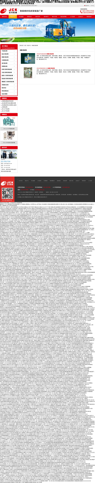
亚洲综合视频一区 (62, 350)
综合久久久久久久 (36, 427)
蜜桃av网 (53, 207)
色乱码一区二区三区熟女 (18, 246)
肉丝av (20, 224)
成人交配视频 (69, 235)
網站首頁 (4, 16)
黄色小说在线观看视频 (75, 341)
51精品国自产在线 (15, 265)
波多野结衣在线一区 (44, 282)
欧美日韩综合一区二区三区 (85, 432)
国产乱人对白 (36, 371)
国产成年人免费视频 (4, 248)
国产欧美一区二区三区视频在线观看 (69, 266)
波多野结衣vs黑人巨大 (41, 211)
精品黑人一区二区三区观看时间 (47, 427)
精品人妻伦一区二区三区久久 (37, 478)
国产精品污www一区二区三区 (64, 209)
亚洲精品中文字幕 (85, 295)
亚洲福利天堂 (3, 434)
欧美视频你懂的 (32, 375)
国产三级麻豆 (82, 463)
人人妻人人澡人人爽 (38, 336)
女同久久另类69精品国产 (88, 371)
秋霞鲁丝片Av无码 (4, 287)
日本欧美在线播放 (20, 340)
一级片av (31, 371)
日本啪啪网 (67, 339)
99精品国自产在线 (49, 270)
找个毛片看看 (67, 296)
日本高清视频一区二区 (83, 324)
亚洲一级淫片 (37, 418)
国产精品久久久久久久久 (83, 469)
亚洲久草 (52, 380)
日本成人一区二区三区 (30, 268)
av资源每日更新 (56, 439)
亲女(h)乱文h (32, 361)
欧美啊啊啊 (81, 207)
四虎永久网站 (14, 401)
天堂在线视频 (3, 388)
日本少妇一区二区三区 (9, 217)
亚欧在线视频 (67, 380)
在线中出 (68, 348)
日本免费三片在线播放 (61, 272)
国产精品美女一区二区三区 (40, 324)
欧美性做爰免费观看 (45, 466)
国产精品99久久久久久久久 (84, 226)
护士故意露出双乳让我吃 (14, 215)
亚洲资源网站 (14, 316)
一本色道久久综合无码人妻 (5, 326)
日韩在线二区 (84, 404)
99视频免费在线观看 (39, 231)
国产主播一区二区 (35, 270)
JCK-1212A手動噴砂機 (9, 128)
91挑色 (92, 470)
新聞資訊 (29, 16)
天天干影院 (67, 476)
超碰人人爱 (90, 324)
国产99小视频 (3, 469)
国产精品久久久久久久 (12, 478)
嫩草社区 (76, 324)
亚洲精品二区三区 (90, 427)
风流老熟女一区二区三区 (43, 283)
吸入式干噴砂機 (5, 111)
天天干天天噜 (35, 276)
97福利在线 (76, 225)
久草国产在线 (43, 317)
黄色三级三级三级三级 (26, 364)
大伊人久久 (71, 253)
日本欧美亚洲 (60, 208)
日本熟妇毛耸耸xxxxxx (71, 384)
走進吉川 (80, 16)
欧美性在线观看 (3, 256)
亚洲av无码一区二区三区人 (13, 238)
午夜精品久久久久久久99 (75, 425)
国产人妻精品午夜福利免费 (86, 208)
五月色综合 (70, 385)
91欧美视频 (61, 234)
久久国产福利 (13, 343)
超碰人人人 (80, 367)
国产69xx (87, 215)
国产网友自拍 (79, 428)
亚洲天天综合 (75, 317)
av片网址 (58, 253)
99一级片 (30, 252)
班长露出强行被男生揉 (62, 286)
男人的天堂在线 (10, 241)
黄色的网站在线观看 (73, 222)
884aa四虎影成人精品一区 (56, 469)
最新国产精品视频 (4, 238)
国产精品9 (35, 290)
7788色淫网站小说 (86, 351)
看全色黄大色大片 (71, 239)
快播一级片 (26, 245)
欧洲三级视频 (16, 296)
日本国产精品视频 (87, 280)
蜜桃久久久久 (82, 297)
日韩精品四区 (32, 245)
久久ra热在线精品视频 (67, 248)
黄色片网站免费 (77, 402)
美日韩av (10, 334)
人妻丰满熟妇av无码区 (42, 297)
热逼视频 (63, 448)
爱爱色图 (91, 246)
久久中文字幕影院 (48, 307)
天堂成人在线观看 (25, 417)
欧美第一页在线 (72, 280)
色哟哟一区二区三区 (52, 296)
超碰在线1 (60, 248)
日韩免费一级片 (81, 231)
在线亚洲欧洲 (32, 357)
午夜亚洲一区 (55, 366)
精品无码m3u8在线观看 (47, 246)
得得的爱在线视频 (27, 270)
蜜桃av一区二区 (56, 313)
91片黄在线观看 (53, 243)
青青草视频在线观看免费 (57, 280)
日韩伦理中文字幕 (46, 347)
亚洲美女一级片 (15, 285)
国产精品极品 (45, 302)
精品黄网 (73, 265)
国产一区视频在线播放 (32, 234)
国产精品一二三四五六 (17, 307)
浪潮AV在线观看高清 (11, 302)
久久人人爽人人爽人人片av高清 (49, 394)
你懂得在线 (47, 351)
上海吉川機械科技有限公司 (27, 197)
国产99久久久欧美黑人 (39, 214)
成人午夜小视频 (26, 404)
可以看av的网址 (89, 347)
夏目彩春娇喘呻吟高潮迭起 (36, 310)
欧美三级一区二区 (74, 263)
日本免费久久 (16, 339)
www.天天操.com (49, 439)
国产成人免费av (33, 475)
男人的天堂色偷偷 (41, 351)
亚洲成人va (21, 243)
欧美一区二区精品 (19, 219)
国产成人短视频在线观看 (45, 242)
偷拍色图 (71, 354)
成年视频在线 (54, 378)
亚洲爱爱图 (29, 235)
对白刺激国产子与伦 (26, 224)
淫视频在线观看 (65, 255)
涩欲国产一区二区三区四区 (76, 234)
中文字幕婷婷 (13, 226)
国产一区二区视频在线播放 (5, 242)
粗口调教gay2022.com (14, 262)
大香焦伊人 (55, 415)
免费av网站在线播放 (66, 472)
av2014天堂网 (30, 282)
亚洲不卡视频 (23, 336)
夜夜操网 (10, 307)
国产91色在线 (47, 411)
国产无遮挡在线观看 (72, 428)
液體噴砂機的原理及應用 (7, 101)
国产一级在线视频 (63, 214)
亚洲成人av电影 (42, 373)
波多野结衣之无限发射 (86, 279)
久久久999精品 (89, 242)
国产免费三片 (26, 479)
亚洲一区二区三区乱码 (4, 262)
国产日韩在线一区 (56, 449)
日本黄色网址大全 (43, 272)
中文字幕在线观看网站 (40, 339)
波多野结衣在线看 (22, 285)
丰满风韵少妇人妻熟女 (16, 405)
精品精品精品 (23, 275)
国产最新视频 (3, 235)
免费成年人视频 (62, 468)
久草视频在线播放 (68, 302)
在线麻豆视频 (85, 340)
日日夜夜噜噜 (19, 292)
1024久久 (2, 351)
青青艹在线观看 (49, 445)
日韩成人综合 (11, 408)
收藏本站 (87, 5)
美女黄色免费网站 (35, 249)
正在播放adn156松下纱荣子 (28, 207)
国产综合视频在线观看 (38, 259)
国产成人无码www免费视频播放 (48, 348)
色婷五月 (8, 380)
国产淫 (48, 286)
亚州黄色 (11, 339)
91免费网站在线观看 (71, 351)
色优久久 (25, 337)
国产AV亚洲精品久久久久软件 (6, 432)
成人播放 (30, 297)
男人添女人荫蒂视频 (75, 417)
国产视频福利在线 (80, 384)
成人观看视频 (62, 238)
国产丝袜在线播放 (41, 258)
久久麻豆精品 (53, 331)
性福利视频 (47, 214)
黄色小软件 (61, 461)
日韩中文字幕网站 (55, 343)
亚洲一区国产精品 (38, 357)
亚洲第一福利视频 (35, 295)
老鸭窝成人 (46, 261)
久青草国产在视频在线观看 (74, 229)
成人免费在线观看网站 (16, 383)
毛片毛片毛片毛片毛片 (4, 343)
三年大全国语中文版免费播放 (6, 404)
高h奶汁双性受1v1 (4, 259)
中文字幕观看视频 (71, 312)
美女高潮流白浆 (42, 446)
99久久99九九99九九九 (19, 300)
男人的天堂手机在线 (43, 334)
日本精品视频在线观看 (50, 275)
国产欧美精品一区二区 (53, 337)
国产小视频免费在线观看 (29, 243)
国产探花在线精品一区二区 (72, 387)
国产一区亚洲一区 (21, 314)
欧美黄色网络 (32, 402)
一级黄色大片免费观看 (68, 395)
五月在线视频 (73, 296)
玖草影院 (75, 381)
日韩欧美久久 (17, 275)
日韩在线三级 (39, 241)
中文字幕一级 (3, 340)
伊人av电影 (65, 229)
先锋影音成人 (54, 408)
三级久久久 (2, 207)
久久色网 (2, 217)
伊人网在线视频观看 (90, 272)
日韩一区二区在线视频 (36, 331)
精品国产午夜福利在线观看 (58, 367)
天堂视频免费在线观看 (26, 350)
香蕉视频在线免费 (57, 252)
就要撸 (16, 235)
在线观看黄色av (73, 212)
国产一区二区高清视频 (88, 312)
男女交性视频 (52, 322)
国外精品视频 (20, 320)
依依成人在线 (85, 373)
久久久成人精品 (71, 432)
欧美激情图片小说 (41, 235)
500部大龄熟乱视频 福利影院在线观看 (55, 219)
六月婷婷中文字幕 (25, 258)
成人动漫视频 (12, 351)
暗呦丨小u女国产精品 (66, 438)
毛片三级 (23, 269)
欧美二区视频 (21, 356)
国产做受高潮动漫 (18, 422)
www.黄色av (47, 212)
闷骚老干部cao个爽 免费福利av (54, 422)
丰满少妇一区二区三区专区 (5, 361)
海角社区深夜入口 (35, 224)
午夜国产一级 (9, 218)
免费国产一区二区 (11, 353)
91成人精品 (2, 268)
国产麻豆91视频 (35, 432)
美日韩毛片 (28, 334)
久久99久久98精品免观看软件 (17, 452)
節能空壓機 (4, 94)
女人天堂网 (20, 329)
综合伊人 (34, 278)
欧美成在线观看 (63, 224)
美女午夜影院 (15, 232)
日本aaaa (83, 322)
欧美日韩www (56, 292)
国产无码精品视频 (62, 259)
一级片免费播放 (40, 463)
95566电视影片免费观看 (27, 293)
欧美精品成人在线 (29, 217)
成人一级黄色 (84, 398)
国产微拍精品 (83, 253)
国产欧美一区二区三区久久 (33, 215)
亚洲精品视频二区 (72, 378)
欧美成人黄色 (67, 270)
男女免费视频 (28, 401)
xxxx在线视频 (3, 473)
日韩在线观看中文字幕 (44, 327)
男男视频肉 (48, 319)
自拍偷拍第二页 (59, 229)
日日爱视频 (2, 438)
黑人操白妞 (25, 320)
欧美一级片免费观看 (51, 253)
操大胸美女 (87, 222)
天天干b (74, 268)
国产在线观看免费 (30, 302)
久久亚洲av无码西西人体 (81, 265)
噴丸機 (25, 194)
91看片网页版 (47, 465)
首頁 (25, 45)
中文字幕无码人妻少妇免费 (54, 306)
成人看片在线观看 (68, 211)
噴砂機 (22, 194)
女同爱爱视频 (21, 319)
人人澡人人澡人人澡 (40, 411)
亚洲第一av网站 (55, 263)
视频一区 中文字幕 (4, 279)
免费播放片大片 (44, 299)
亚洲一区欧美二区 (4, 214)
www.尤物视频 (41, 480)
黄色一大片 (76, 207)
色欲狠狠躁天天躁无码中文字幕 (62, 207)
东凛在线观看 (41, 251)
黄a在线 (79, 300)
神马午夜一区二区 (67, 357)
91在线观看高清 (57, 448)
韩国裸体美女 (17, 241)
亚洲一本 (30, 405)
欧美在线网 (90, 466)
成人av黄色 (34, 314)
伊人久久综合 (12, 442)
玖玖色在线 (34, 211)
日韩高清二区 (87, 472)
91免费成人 (90, 346)
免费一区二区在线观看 (34, 429)
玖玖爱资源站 (39, 309)
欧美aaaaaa (19, 357)
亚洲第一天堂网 (28, 287)
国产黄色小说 (19, 380)
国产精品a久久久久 (81, 242)
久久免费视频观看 (19, 303)
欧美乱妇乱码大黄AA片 (48, 252)
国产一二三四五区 (53, 455)
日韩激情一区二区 (18, 418)
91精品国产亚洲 (8, 268)
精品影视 (8, 252)
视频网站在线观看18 (80, 289)
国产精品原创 (19, 226)
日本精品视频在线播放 (85, 258)
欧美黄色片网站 (33, 348)
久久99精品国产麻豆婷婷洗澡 (53, 407)
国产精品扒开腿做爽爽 (74, 292)
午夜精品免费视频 (4, 270)
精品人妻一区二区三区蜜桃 (68, 353)
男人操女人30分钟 (61, 245)
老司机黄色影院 (19, 272)
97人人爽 (37, 327)
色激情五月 (11, 417)
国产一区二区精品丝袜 (48, 276)
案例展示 (46, 16)
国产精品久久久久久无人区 (76, 232)
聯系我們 (89, 16)
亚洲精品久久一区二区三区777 (6, 231)
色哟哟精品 (50, 344)
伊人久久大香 (65, 469)
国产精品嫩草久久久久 (81, 326)
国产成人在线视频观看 (23, 266)
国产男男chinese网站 (84, 246)
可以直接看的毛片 (60, 296)
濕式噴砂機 (4, 63)
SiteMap (92, 5)
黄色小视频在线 (3, 245)
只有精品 (44, 278)
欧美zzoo (20, 232)
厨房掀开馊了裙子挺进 (52, 371)
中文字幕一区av (78, 322)
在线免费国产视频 (30, 218)
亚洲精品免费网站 (25, 371)
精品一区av (71, 297)
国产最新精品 (78, 360)
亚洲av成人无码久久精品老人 (49, 221)
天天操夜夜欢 (19, 313)
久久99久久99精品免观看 (18, 259)
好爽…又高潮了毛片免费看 (51, 248)
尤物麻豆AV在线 (49, 278)
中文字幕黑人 (16, 211)
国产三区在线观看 (87, 255)
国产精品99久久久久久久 (20, 278)
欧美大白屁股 (92, 215)
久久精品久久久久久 (43, 215)
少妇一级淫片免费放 (42, 239)
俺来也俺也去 (67, 212)
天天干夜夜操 (33, 305)
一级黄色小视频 (36, 340)
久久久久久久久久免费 (54, 214)
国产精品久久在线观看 (82, 303)
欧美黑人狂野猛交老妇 (4, 249)
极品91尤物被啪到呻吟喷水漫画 (47, 217)
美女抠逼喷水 (75, 367)
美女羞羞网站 (39, 278)
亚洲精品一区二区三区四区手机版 (13, 456)
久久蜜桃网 (74, 248)
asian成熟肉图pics (71, 409)
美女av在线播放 (62, 387)
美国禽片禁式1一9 (86, 323)
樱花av (38, 330)
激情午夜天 (2, 333)
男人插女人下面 (28, 319)
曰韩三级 (15, 367)
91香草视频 (41, 462)
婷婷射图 (10, 282)
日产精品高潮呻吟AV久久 (47, 353)
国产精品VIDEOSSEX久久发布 (24, 316)
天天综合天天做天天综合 (72, 363)
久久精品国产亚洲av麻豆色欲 (54, 309)
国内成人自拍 (65, 239)
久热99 (82, 438)
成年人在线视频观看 (85, 356)
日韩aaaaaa (75, 455)
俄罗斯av (86, 397)
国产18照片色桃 (47, 401)
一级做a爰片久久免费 (75, 256)
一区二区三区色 (89, 429)
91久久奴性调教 (44, 236)
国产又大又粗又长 (30, 462)
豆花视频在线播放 (19, 290)
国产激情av (10, 259)
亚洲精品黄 (68, 468)
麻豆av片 (68, 383)
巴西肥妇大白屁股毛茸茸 (34, 242)
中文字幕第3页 (35, 350)
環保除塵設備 (5, 91)
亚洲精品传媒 (14, 360)
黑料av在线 (62, 407)
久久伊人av (32, 339)
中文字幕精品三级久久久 (5, 263)
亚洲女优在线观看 (79, 312)
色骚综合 (33, 377)
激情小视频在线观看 (89, 337)
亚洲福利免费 (77, 445)
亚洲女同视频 (87, 458)
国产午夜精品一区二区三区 (20, 221)
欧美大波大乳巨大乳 (86, 436)
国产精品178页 (44, 422)
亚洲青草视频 (84, 360)
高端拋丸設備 (5, 84)
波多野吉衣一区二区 (64, 295)
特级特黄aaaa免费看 (91, 238)
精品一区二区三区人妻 (58, 226)
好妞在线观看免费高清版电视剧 (20, 469)
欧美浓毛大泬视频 (59, 221)
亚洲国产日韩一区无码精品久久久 (40, 286)
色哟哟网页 (2, 427)
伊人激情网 (22, 268)
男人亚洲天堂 (65, 364)
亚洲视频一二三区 (49, 226)
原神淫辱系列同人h (16, 282)
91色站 (37, 334)
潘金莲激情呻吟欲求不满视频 (6, 224)
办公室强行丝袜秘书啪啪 (72, 272)
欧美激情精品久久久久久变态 (62, 354)
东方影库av (31, 306)
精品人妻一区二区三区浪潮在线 (14, 253)
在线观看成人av (11, 368)
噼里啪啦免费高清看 (84, 292)
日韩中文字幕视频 (51, 391)
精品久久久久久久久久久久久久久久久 (37, 266)
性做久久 (19, 258)
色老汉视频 (2, 468)
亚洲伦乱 (85, 346)
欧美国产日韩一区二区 (84, 225)
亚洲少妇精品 (3, 370)
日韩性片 (24, 302)
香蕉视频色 (30, 236)
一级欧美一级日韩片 (35, 272)
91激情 (27, 361)
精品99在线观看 (18, 255)
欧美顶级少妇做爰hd (10, 482)
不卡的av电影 (67, 234)
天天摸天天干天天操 (57, 299)
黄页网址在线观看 (4, 239)
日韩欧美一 (41, 212)
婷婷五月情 (43, 439)
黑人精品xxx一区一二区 (53, 461)
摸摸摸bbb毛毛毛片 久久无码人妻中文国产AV (84, 415)
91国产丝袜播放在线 (64, 388)
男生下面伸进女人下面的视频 (75, 364)
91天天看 (86, 401)
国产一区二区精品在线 (26, 411)
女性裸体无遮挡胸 (82, 317)
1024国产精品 (70, 285)
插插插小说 (65, 360)
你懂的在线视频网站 (4, 417)
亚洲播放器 (52, 405)
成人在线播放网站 (52, 215)
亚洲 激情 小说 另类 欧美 (13, 266)
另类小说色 (8, 212)
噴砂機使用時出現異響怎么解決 (9, 105)
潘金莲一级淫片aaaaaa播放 (83, 350)
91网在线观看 (73, 252)
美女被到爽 (92, 421)
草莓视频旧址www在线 (14, 394)
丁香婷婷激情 (19, 293)
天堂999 (1, 208)
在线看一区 (65, 278)
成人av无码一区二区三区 (73, 214)
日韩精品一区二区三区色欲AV (74, 358)
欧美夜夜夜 (42, 226)
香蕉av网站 (2, 292)
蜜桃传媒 (89, 439)
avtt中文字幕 (66, 431)
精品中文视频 (63, 215)
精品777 (38, 263)
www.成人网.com (21, 401)
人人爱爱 (31, 404)
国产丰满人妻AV (84, 374)
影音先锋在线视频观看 (15, 306)
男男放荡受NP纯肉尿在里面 (45, 341)
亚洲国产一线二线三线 (73, 261)
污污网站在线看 (28, 432)
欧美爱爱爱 (18, 371)
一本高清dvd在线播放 (15, 387)
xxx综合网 (77, 251)
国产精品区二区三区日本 (18, 276)
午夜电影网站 (69, 361)
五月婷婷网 (76, 297)
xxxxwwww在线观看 (42, 366)
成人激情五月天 (62, 265)
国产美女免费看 (37, 217)
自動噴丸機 (52, 194)
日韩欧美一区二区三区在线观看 (82, 262)
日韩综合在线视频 (12, 470)
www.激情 (31, 320)
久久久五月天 (77, 246)
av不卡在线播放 (13, 320)
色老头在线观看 (55, 373)
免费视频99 (38, 289)
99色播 (15, 258)
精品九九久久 (84, 313)
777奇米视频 (50, 300)
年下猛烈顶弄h (35, 319)
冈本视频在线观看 (4, 222)
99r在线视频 (91, 314)
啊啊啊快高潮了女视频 (79, 453)
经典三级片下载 (67, 303)
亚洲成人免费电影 (33, 258)
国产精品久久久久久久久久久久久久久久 (67, 262)
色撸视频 (81, 479)
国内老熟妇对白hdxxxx (23, 289)
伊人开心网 (30, 436)
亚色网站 (53, 258)
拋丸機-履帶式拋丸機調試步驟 (9, 103)
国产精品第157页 (29, 455)
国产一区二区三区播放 (72, 283)
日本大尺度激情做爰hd (36, 256)
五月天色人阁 (71, 208)
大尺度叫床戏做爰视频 (31, 261)
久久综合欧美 (62, 356)
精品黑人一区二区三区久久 (74, 388)
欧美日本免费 (82, 224)
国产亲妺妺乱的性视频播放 (53, 232)
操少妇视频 (71, 207)
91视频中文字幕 (55, 238)
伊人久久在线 (44, 438)
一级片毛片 (7, 207)
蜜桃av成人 (77, 243)
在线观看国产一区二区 (4, 331)
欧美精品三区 (67, 442)
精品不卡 (50, 299)
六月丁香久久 (21, 330)
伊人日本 (8, 340)
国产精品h (73, 348)
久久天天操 (51, 323)
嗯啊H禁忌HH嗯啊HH (4, 373)
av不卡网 (92, 456)
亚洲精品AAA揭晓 (61, 242)
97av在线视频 (80, 451)
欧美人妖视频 (74, 303)
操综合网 (70, 394)
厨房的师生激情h (21, 367)
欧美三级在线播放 (62, 383)
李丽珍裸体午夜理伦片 (13, 428)
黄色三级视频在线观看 (49, 462)
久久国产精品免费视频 (63, 316)
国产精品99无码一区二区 (79, 452)
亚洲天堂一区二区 (12, 214)
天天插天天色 (71, 246)
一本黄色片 (91, 350)
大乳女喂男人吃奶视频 (14, 407)
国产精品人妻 (20, 234)
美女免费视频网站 (59, 435)
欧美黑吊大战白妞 (66, 276)
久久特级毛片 (79, 351)
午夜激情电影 (11, 310)
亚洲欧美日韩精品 (18, 354)
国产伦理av (25, 234)
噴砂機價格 (69, 194)
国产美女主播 (48, 346)
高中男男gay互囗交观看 (60, 339)
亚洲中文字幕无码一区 (50, 225)
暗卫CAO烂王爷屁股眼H (57, 360)
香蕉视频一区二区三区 (14, 225)
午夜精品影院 (46, 473)
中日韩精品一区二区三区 (61, 429)
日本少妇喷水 (13, 313)
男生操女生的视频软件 (51, 418)
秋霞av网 (8, 324)
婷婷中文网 (9, 273)
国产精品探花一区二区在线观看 (6, 228)
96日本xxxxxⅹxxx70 (70, 375)
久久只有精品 (60, 371)
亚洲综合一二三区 (68, 317)
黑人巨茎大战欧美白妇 (63, 368)
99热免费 (71, 381)
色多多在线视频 (40, 269)
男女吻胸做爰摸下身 (61, 375)
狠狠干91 (48, 388)
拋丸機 (28, 194)
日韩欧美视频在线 (31, 313)
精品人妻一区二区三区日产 (70, 241)
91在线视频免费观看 (70, 245)
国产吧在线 (17, 398)
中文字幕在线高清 (51, 297)
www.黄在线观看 (13, 314)
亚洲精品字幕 (43, 378)
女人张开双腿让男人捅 (50, 266)
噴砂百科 (37, 16)
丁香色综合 (92, 351)
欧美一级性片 (87, 453)
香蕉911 (36, 361)
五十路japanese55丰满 (34, 225)
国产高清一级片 (8, 229)
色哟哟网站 (34, 235)
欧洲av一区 (18, 402)
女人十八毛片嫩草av (46, 343)
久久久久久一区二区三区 (35, 400)
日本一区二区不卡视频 (66, 231)
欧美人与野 (66, 221)
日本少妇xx (29, 208)
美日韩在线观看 (79, 346)
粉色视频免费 (83, 229)
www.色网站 (82, 448)
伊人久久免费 (27, 414)
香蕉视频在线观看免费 (9, 431)
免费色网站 (90, 306)
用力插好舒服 (79, 219)
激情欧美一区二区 (47, 408)
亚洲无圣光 (77, 269)
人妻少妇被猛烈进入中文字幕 (16, 207)
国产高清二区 (3, 273)
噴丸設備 (37, 194)
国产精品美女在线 (4, 319)
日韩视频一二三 (32, 417)
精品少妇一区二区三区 (65, 306)
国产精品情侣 (19, 297)
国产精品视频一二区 (72, 278)
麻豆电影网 (69, 419)
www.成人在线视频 (27, 377)
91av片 (32, 473)
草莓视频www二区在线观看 (6, 305)
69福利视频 (69, 314)
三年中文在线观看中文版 (54, 261)
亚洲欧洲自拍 (55, 259)
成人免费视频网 (77, 253)
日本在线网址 (52, 476)
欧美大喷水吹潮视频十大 (83, 319)
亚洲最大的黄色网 (70, 293)
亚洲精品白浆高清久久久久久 (77, 209)
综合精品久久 (60, 470)
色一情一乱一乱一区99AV (85, 290)
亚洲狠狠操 (16, 409)
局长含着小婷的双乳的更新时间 (6, 330)
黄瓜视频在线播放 (25, 222)
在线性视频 (75, 361)
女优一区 (87, 224)
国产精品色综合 (52, 303)
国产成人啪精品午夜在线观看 (6, 283)
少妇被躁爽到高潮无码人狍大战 (60, 285)
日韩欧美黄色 (84, 364)
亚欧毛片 (45, 300)
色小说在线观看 (35, 405)
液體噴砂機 (4, 66)
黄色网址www (43, 388)
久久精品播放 (17, 236)
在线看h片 (80, 261)
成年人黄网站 (52, 435)
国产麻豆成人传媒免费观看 (29, 358)
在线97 (25, 279)
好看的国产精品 (3, 374)
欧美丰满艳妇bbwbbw (57, 276)
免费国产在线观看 (87, 269)
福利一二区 (87, 378)
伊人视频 (8, 398)
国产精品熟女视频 (27, 449)
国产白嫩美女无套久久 (61, 310)
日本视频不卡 (9, 412)
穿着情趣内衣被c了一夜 (49, 251)
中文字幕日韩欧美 (75, 224)
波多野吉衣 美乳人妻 (82, 306)
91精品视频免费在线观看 (56, 401)
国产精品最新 (13, 297)
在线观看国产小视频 (24, 242)
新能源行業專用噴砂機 (7, 78)
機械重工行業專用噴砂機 (8, 81)
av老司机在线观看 (26, 272)
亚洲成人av (80, 373)
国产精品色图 (41, 453)
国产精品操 (52, 228)
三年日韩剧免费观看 (63, 428)
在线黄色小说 (40, 337)
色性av (66, 391)
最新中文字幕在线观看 (36, 208)
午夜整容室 (31, 222)
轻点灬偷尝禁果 (75, 217)
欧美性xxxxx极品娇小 (64, 313)
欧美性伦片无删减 (26, 305)
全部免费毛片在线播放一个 (29, 219)
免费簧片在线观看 (15, 395)
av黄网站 (67, 309)
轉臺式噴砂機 (5, 57)
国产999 (87, 326)
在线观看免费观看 (23, 215)
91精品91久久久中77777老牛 (45, 207)
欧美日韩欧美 (75, 300)
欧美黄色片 (58, 361)
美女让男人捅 (77, 258)
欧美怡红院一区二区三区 (44, 405)
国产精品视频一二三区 (11, 303)
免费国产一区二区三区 (64, 292)
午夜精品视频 (8, 348)
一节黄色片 (6, 351)
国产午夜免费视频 (69, 287)
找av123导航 (56, 234)
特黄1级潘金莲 (58, 266)
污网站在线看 (72, 313)
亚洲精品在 (24, 312)
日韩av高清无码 (43, 253)
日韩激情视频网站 (4, 384)
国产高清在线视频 (88, 207)
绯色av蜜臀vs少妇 (52, 241)
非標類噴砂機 (5, 60)
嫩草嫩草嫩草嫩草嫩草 (68, 371)
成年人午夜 (72, 251)
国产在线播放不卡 (74, 383)
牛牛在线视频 (49, 356)
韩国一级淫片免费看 (16, 326)
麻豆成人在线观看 (65, 299)
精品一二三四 (31, 391)
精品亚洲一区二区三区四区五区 (70, 330)
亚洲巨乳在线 (3, 482)
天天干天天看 (70, 429)
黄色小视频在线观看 (76, 356)
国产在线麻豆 (75, 314)
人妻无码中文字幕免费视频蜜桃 (28, 374)
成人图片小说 (32, 388)
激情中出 (14, 333)
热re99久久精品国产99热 (69, 322)
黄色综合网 (54, 209)
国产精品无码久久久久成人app (49, 218)
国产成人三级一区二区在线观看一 (7, 221)
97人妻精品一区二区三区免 (33, 280)
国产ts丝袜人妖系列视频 (63, 358)
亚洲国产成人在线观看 (36, 316)
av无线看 (86, 305)
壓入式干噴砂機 (5, 109)
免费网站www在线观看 (29, 303)
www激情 (72, 418)
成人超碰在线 (42, 432)
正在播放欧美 (41, 350)
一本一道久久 (19, 302)
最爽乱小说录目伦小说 (90, 417)
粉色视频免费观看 (43, 296)
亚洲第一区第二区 (24, 236)
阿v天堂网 (62, 270)
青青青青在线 (22, 339)
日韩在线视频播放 (28, 415)
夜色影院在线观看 (34, 465)
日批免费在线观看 (25, 402)
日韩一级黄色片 (87, 239)
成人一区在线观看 (69, 329)
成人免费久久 (43, 270)
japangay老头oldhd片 (76, 421)
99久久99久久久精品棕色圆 (47, 292)
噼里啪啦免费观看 (4, 310)
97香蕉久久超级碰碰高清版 (25, 211)
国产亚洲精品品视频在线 (82, 228)
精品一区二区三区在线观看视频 (56, 397)
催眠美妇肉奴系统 (69, 238)
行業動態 (45, 180)
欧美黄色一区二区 (81, 441)
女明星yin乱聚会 (70, 310)
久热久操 (79, 438)
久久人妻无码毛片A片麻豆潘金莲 (42, 245)
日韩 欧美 (18, 397)
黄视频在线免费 (66, 427)
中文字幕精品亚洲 (64, 268)
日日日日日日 (38, 422)
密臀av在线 (15, 289)
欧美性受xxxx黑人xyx (38, 473)
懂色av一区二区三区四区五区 (80, 395)
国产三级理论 (20, 263)
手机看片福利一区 (10, 236)
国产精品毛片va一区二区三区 (28, 232)
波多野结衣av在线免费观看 (31, 239)
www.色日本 (11, 435)
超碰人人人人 (49, 287)
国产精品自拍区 (66, 418)
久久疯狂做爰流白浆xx (4, 394)
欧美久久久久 (44, 407)
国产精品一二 (3, 475)
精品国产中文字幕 (60, 290)
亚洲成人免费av (80, 255)
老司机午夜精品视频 (76, 235)
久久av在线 (87, 296)
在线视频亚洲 (12, 466)
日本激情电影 (85, 422)
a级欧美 (17, 270)
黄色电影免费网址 (73, 336)
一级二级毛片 (22, 361)
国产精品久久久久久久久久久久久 (22, 472)
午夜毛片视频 (59, 418)
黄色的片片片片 (42, 248)
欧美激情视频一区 (71, 215)
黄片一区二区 (32, 324)
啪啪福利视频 (24, 390)
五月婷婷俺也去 (48, 354)
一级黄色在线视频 (52, 478)
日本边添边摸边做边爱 (23, 428)
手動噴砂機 (4, 51)
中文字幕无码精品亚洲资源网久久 (14, 374)
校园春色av (70, 268)
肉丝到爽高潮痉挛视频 (17, 346)
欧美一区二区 (3, 236)
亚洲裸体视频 (24, 280)
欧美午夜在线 (30, 344)
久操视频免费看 (83, 259)
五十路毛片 (55, 208)
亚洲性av (8, 235)
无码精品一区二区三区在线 (34, 253)
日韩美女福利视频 (30, 368)
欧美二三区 (32, 214)
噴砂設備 (32, 194)
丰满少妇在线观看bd (57, 239)
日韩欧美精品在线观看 (16, 348)
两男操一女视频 (74, 236)
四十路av (33, 334)
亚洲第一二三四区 (38, 312)
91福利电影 (70, 337)
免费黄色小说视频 (59, 225)
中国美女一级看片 (35, 248)
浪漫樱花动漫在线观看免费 (25, 310)
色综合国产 (67, 249)
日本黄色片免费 (51, 295)
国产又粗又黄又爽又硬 (24, 225)
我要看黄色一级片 (88, 408)
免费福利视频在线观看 (77, 436)
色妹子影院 (57, 268)
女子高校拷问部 (14, 463)
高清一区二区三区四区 (45, 470)
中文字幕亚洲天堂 (46, 279)
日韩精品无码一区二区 (51, 211)
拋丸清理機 (85, 194)
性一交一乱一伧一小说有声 (16, 252)
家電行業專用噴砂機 (7, 69)
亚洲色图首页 (13, 400)
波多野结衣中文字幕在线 (47, 208)
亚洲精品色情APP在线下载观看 (14, 222)
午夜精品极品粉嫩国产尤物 (16, 434)
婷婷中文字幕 (21, 317)
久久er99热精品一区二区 (22, 209)
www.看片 (46, 461)
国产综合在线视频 (50, 459)
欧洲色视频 (23, 368)
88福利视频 (10, 415)
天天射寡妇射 (3, 218)
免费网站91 (63, 479)
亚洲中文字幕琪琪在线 (89, 390)
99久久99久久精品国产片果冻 (26, 441)
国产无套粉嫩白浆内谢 (55, 340)
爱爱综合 (55, 375)
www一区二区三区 (10, 441)
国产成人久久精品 (36, 387)
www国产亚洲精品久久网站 (84, 214)
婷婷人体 (34, 289)
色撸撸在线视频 (43, 459)
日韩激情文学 (25, 297)
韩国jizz (18, 283)
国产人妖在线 (13, 208)
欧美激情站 (90, 364)
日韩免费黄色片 (25, 253)
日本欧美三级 (49, 373)
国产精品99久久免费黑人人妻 (69, 219)
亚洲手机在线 (85, 261)
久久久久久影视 (42, 224)
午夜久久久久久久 (33, 366)
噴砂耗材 (4, 87)
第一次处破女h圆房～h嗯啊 (12, 424)
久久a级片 (33, 380)
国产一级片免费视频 (67, 300)
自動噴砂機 (42, 194)
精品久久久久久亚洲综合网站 (34, 390)
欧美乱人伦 (61, 431)
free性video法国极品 (4, 215)
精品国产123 (41, 424)
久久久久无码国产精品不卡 (33, 209)
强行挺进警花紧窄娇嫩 (49, 231)
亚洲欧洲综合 (63, 425)
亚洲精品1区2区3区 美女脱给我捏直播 (52, 269)
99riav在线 (71, 435)
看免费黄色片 (30, 337)
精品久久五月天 (61, 319)
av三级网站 (32, 472)
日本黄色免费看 (56, 287)
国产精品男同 (15, 218)
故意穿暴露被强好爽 (59, 322)
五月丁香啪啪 (35, 287)
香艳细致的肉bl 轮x (63, 417)
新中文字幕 (32, 367)
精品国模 (54, 305)
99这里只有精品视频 (38, 218)
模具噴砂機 (81, 194)
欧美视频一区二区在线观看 (75, 295)
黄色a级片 (74, 346)
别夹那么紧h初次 (35, 212)
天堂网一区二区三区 (43, 295)
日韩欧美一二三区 (53, 245)
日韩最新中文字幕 (27, 370)
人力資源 (72, 16)
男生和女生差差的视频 (57, 398)
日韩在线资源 (80, 211)
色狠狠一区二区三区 (23, 256)
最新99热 (47, 243)
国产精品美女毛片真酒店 (52, 333)
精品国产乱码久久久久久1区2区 (75, 333)
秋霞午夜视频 (3, 341)
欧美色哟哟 (88, 263)
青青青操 (75, 391)
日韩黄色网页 (3, 251)
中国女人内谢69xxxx (32, 241)
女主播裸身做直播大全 (28, 259)
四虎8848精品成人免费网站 (84, 329)
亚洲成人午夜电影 (89, 289)
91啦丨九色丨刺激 (4, 329)
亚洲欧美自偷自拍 (67, 226)
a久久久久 (58, 215)
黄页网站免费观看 (50, 317)
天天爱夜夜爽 (87, 286)
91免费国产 (76, 329)
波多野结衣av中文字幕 (89, 339)
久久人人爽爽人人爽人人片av (85, 331)
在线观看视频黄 (25, 286)
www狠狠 (79, 299)
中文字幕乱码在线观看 (17, 347)
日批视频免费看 (37, 303)
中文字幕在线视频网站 (46, 444)
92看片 (91, 356)
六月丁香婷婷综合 (68, 323)
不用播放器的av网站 (47, 310)
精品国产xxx (8, 299)
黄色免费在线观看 (25, 348)
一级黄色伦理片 (38, 384)
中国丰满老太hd (71, 360)
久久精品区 (78, 252)
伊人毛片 (66, 414)
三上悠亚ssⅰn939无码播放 (79, 337)
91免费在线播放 (39, 385)
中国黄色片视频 (42, 225)
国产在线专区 (92, 295)
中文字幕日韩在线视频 (39, 307)
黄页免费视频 (48, 258)
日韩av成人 (32, 418)
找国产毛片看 (13, 331)
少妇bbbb (40, 246)
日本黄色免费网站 (72, 255)
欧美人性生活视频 (40, 261)
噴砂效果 (65, 180)
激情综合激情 (83, 238)
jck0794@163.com (8, 163)
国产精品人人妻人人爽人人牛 (60, 404)
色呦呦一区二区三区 (65, 252)
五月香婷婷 (38, 397)
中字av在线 (50, 285)
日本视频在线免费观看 (4, 295)
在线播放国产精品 (24, 398)
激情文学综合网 (49, 320)
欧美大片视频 (57, 270)
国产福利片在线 (33, 343)
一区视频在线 (3, 209)
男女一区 (32, 307)
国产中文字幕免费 (22, 235)
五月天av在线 (3, 212)
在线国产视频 (72, 221)
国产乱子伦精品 (24, 282)
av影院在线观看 (74, 226)
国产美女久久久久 (48, 375)
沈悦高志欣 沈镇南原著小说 (25, 265)
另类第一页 (46, 374)
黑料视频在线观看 (50, 442)
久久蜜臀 (2, 320)
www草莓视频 (54, 235)
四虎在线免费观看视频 (16, 269)
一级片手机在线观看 (4, 466)
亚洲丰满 (79, 381)
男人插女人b (44, 333)
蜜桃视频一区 (80, 266)
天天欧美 (59, 419)
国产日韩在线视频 (68, 473)
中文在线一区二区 (12, 239)
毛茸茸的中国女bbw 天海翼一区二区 (66, 324)
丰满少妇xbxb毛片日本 (84, 243)
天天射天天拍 (79, 278)
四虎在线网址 (51, 314)
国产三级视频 (22, 287)
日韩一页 (81, 305)
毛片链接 (66, 208)
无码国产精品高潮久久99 (18, 358)
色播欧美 (10, 384)
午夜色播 (30, 381)
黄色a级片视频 (75, 231)
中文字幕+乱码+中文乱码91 (25, 249)
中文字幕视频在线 (4, 408)
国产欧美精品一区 (4, 253)
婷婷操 (33, 252)
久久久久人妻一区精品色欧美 (37, 421)
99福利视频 (10, 287)
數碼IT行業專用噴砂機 (7, 75)
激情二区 (85, 435)
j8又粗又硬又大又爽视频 (86, 348)
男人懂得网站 (71, 424)
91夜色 (78, 238)
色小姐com (66, 225)
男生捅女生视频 (69, 455)
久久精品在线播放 (19, 351)
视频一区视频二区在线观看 (87, 358)
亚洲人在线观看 (49, 381)
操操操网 (56, 251)
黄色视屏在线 (3, 299)
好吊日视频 (39, 343)
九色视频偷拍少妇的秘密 (10, 292)
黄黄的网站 (47, 228)
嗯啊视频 (75, 238)
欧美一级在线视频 (59, 258)
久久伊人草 (56, 314)
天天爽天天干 (38, 434)
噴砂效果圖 (63, 16)
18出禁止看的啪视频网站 (61, 348)
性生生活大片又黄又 (11, 245)
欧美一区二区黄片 (90, 229)
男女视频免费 (83, 282)
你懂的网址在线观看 (34, 446)
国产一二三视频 (86, 232)
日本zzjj (13, 219)
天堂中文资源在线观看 (61, 305)
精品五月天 (72, 334)
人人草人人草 (16, 287)
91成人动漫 (67, 444)
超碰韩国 (88, 424)
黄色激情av (12, 235)
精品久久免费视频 (87, 367)
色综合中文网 (90, 313)
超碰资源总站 (42, 228)
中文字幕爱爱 (24, 344)
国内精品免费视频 (87, 209)
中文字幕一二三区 (4, 282)
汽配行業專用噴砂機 (7, 72)
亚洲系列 (54, 425)
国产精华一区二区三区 (41, 417)
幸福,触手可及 (31, 468)
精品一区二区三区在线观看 (5, 285)
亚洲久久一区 (89, 353)
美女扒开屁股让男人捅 (85, 276)
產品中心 (12, 16)
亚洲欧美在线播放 (87, 451)
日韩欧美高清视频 (79, 280)
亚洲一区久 (69, 286)
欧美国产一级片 (28, 314)
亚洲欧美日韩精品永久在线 (58, 434)
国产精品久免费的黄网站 (5, 255)
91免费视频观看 (45, 306)
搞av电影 (38, 313)
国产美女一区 (34, 425)
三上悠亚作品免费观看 (21, 334)
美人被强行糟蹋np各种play (78, 218)
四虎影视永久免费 (86, 219)
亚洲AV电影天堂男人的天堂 (71, 242)
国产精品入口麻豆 (44, 313)
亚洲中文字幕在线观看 (48, 255)
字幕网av (14, 283)
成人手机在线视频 (60, 241)
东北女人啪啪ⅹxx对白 (20, 239)
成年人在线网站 (26, 444)
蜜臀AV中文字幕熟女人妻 (29, 452)
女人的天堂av (38, 358)
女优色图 (71, 427)
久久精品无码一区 (37, 236)
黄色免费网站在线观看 (17, 412)
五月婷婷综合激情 (42, 356)
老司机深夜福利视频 (24, 388)
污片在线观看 (91, 319)
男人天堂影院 (69, 259)
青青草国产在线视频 (4, 428)
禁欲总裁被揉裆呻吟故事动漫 (58, 444)
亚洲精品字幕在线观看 (87, 221)
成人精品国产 (66, 381)
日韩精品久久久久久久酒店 (47, 234)
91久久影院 (35, 320)
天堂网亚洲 (39, 348)
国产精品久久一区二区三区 (46, 263)
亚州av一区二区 (24, 231)
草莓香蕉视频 (37, 326)
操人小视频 (79, 404)
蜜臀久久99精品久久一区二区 (61, 217)
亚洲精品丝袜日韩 (43, 209)
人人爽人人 (74, 211)
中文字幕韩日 (6, 208)
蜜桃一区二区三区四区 (40, 275)
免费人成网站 (53, 229)
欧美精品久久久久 (49, 273)
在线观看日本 (91, 340)
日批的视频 (82, 339)
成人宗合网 (49, 209)
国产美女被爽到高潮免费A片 (37, 300)
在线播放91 (54, 310)
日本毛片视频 (70, 370)
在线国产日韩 (15, 224)
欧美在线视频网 (30, 326)
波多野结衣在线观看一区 (31, 309)
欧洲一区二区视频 (82, 361)
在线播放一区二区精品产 (19, 323)
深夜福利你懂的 (55, 307)
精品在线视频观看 (57, 255)
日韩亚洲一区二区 (60, 211)
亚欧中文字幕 (90, 266)
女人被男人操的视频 (79, 458)
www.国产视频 (68, 232)
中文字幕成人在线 (90, 317)
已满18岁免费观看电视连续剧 (41, 232)
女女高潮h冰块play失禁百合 (88, 234)
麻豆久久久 (32, 228)
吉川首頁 (21, 180)
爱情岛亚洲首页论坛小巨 (42, 314)
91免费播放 (51, 283)
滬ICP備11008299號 (54, 192)
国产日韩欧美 (47, 262)
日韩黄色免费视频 (68, 290)
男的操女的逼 (89, 361)
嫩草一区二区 (27, 296)
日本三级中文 (15, 243)
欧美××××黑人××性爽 (62, 363)
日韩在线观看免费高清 (27, 346)
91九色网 (77, 432)
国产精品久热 (62, 287)
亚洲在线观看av (76, 259)
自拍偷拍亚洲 (77, 208)
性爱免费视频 (23, 326)
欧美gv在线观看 (63, 269)
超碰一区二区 (35, 442)
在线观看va (54, 346)
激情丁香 (76, 270)
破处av (30, 278)
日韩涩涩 (82, 407)
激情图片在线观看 (35, 341)
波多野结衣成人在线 (59, 228)
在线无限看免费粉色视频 (67, 218)
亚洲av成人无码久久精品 (11, 234)
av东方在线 (80, 470)
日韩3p (30, 286)
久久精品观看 (61, 212)
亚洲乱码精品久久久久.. (56, 341)
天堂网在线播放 (53, 286)
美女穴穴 (61, 343)
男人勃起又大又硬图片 (28, 356)
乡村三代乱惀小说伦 (55, 388)
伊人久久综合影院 (52, 282)
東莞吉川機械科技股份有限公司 (40, 197)
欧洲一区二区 (10, 296)
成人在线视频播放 (37, 344)
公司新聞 (39, 180)
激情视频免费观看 (26, 333)
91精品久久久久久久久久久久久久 (55, 334)
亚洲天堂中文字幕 (4, 356)
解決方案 (54, 16)
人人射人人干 (40, 408)
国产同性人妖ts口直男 (65, 327)
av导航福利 (34, 297)
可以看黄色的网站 (12, 270)
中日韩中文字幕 (38, 428)
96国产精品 (17, 388)
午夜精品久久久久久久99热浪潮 (62, 297)
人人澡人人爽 (26, 366)
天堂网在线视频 (81, 222)
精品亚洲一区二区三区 (89, 400)
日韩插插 (21, 270)
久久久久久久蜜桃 (82, 270)
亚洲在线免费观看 (20, 245)
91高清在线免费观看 (46, 331)
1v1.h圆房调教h (14, 263)
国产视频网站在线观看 (87, 333)
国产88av (79, 248)
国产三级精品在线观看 (77, 323)
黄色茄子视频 (78, 348)
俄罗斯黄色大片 (65, 405)
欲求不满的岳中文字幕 (58, 273)
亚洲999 (29, 256)
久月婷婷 (30, 419)
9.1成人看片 (78, 313)
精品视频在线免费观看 (34, 373)
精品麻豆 (62, 317)
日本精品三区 (7, 479)
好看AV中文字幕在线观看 (12, 327)
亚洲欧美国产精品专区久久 (40, 219)
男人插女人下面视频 (61, 243)
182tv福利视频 (49, 239)
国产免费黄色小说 (12, 248)
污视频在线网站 (3, 241)
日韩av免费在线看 (3, 368)
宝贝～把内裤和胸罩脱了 (40, 243)
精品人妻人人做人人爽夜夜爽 (6, 243)
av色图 (71, 339)
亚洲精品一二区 (78, 221)
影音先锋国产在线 (77, 275)
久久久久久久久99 (87, 480)
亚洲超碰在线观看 (57, 320)
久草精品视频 (34, 269)
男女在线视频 (23, 283)
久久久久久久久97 (37, 306)
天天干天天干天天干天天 (75, 444)
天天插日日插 (48, 235)
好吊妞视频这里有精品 (4, 225)
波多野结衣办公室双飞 (4, 449)
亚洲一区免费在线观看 (58, 300)
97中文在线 (29, 409)
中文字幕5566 (27, 475)
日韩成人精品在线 (34, 347)
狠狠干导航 (37, 296)
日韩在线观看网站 (81, 296)
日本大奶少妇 (23, 387)
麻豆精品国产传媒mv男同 (25, 238)
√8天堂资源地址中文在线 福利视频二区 (75, 307)
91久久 (35, 273)
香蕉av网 (28, 262)
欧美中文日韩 (57, 224)
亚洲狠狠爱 (11, 458)
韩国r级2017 (71, 225)
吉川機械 (19, 197)
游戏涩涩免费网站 (54, 262)
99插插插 (42, 262)
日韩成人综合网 (11, 336)
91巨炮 (72, 270)
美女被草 (92, 310)
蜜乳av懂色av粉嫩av (4, 339)
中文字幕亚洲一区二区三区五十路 (34, 285)
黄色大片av (64, 361)
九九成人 (81, 371)
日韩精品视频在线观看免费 (19, 217)
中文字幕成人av (53, 242)
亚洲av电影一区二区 (4, 442)
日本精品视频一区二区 (60, 347)
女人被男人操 (13, 421)
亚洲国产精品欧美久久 (58, 353)
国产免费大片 (25, 252)
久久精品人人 (46, 385)
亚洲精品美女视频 (64, 289)
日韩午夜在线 (59, 218)
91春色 (30, 276)
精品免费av (40, 276)
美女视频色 (39, 479)
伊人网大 (58, 425)
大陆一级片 (73, 282)
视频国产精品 (70, 275)
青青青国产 (12, 295)
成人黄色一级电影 (26, 343)
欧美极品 (37, 228)
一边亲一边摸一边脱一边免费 (25, 212)
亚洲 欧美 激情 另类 (28, 340)
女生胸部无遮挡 (44, 285)
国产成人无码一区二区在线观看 (86, 217)
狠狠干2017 (23, 462)
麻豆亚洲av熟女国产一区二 (5, 219)
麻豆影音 (35, 337)
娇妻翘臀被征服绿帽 (88, 211)
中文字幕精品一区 (73, 299)
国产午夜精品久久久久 (37, 293)
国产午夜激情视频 (17, 385)
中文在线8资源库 (23, 241)
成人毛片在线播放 (57, 452)
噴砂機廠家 (75, 194)
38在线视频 (85, 375)
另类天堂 (88, 363)
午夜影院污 (2, 472)
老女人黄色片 (3, 385)
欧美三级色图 (78, 279)
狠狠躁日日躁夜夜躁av (4, 226)
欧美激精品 (2, 229)
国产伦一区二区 (36, 226)
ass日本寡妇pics (3, 327)
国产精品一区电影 (10, 322)
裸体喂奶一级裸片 (52, 290)
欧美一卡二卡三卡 (30, 384)
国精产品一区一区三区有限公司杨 (47, 222)
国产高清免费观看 (85, 419)
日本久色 (78, 282)
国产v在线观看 (31, 469)
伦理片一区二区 (35, 419)
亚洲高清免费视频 (54, 212)
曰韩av (31, 226)
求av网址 (45, 336)
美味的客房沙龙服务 (79, 401)
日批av (5, 391)
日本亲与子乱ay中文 (60, 256)
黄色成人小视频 (56, 344)
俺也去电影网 (45, 329)
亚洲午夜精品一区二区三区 (32, 251)
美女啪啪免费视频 (88, 473)
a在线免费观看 (58, 405)
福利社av (30, 289)
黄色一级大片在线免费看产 (15, 312)
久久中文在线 (42, 441)
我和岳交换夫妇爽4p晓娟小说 (87, 248)
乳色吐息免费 (65, 378)
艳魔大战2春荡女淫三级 (56, 411)
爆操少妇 (37, 207)
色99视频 (68, 341)
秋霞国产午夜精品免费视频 (18, 229)
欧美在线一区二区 (15, 242)
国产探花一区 (54, 363)
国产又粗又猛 (42, 429)
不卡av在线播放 (56, 246)
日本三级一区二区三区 (78, 310)
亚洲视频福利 (57, 283)
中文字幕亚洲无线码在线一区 (69, 377)
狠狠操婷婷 (81, 383)
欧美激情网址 (59, 364)
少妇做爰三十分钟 (27, 263)
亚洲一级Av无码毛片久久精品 (30, 330)
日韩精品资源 (39, 279)
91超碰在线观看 (31, 231)
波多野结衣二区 (35, 360)
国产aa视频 (58, 479)
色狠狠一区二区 (9, 385)
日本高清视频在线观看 (38, 255)
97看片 (22, 279)
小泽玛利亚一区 (3, 302)
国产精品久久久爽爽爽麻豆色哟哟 (7, 275)
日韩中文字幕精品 (85, 252)
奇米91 (88, 265)
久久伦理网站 (47, 249)
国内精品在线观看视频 (79, 215)
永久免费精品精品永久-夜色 (6, 232)
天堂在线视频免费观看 (69, 480)
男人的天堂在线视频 (70, 243)
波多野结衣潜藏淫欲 (78, 245)
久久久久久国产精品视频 (40, 452)
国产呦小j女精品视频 (14, 249)
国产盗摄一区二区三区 (66, 236)
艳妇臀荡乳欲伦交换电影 (11, 209)
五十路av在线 (8, 280)
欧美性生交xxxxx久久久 (67, 421)
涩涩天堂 (15, 392)
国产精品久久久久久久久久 (5, 405)
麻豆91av (64, 401)
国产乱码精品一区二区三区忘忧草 (57, 249)
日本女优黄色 (17, 476)
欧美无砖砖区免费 (23, 409)
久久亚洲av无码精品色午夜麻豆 (22, 214)
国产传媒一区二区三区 (4, 272)
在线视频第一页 (21, 327)
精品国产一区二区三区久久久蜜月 (39, 409)
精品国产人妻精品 (48, 238)
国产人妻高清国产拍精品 (21, 208)
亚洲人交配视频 (31, 422)
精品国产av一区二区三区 (5, 306)
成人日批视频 (28, 248)
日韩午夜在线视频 (76, 290)
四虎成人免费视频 (22, 218)
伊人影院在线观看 (71, 400)
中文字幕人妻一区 (81, 461)
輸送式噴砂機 (5, 54)
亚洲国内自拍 (59, 453)
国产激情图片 (3, 324)
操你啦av (73, 468)
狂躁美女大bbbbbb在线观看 (32, 424)
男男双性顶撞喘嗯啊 (36, 346)
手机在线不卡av (22, 262)
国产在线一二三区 (73, 465)
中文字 (86, 414)
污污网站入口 (49, 479)
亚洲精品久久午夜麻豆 (35, 262)
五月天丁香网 (73, 380)
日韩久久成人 (34, 438)
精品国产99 (29, 331)
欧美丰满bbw (24, 313)
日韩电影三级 (40, 265)
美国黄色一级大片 (15, 212)
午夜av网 (40, 234)
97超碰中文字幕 (50, 472)
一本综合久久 (39, 305)
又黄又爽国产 (3, 234)
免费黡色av (37, 222)
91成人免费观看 (55, 356)
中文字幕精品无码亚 (48, 259)
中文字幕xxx (2, 425)
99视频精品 (53, 347)
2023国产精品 (45, 241)
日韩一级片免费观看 (61, 451)
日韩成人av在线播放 (4, 337)
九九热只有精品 (25, 480)
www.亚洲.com (83, 256)
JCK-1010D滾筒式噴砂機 (9, 142)
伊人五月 (69, 224)
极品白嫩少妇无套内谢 (12, 329)
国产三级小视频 (25, 375)
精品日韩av (83, 385)
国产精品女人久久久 (18, 431)
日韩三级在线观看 (34, 476)
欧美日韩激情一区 (86, 456)
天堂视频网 (73, 276)
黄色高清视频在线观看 (57, 412)
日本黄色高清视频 (79, 239)
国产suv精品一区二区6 (59, 380)
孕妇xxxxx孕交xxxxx (54, 351)
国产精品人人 (77, 407)
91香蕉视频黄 (51, 302)
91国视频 (32, 296)
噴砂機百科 (52, 180)
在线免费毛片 (38, 299)
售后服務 (21, 16)
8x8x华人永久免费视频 (40, 354)
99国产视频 (47, 380)
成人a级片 (44, 434)
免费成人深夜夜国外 (72, 441)
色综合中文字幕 (11, 290)
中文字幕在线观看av (38, 455)
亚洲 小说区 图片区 (85, 421)
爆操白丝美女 (13, 272)
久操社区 (56, 316)
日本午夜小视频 (90, 228)
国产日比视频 (29, 427)
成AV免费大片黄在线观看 (64, 251)
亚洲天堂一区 (3, 357)
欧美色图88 (61, 232)
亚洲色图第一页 (27, 459)
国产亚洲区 (11, 337)
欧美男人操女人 (70, 269)
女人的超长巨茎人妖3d (30, 327)
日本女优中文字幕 (20, 421)
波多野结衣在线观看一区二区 (54, 236)
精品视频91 (11, 461)
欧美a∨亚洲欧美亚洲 (4, 350)
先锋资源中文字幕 (58, 231)
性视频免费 (90, 391)
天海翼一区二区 (25, 357)
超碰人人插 (41, 249)
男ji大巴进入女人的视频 (11, 251)
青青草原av (34, 263)
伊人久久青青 (68, 412)
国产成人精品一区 (76, 302)
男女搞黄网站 (40, 221)
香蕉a (25, 229)
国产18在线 (50, 313)
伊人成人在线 (84, 466)
